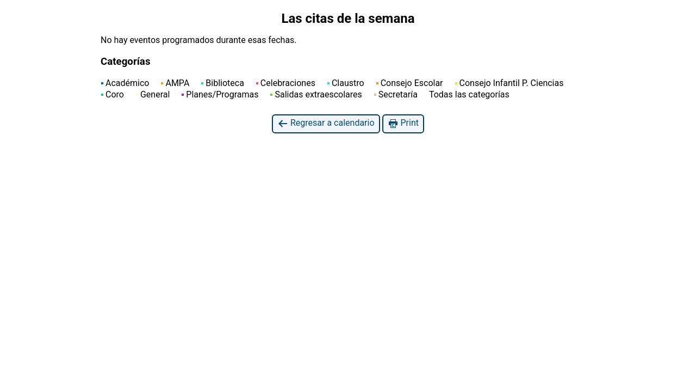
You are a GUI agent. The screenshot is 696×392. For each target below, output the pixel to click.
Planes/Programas (220, 94)
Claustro (345, 83)
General (153, 94)
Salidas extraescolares (316, 94)
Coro (112, 94)
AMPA (175, 83)
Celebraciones (285, 83)
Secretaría (396, 94)
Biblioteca (222, 83)
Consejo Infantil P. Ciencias (509, 83)
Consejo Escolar (409, 83)
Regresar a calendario (326, 123)
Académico (125, 83)
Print (403, 123)
